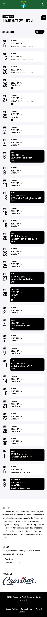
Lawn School (16, 117)
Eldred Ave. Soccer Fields (20, 472)
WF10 (13, 201)
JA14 (13, 160)
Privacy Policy (26, 609)
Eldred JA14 (15, 85)
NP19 (13, 241)
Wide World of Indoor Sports (22, 46)
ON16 (13, 459)
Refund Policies (12, 609)
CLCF (13, 297)
